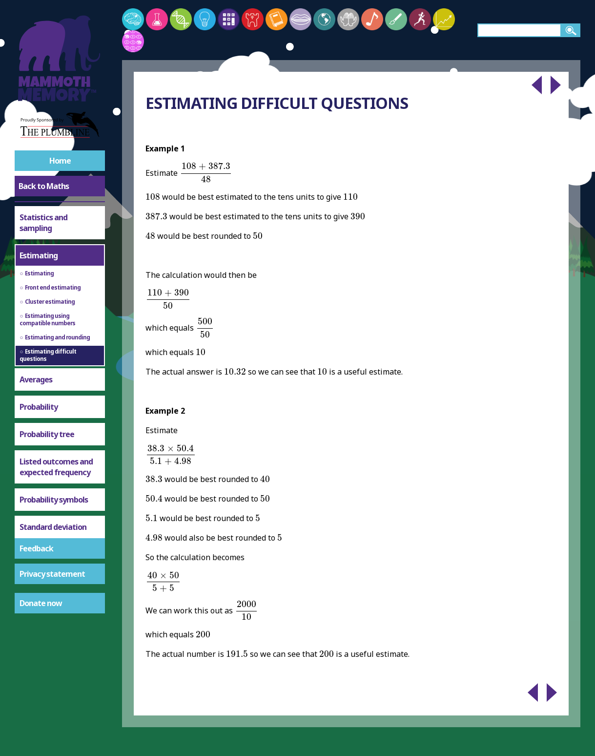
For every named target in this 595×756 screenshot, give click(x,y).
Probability (39, 406)
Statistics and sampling (43, 222)
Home (60, 160)
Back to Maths (44, 186)
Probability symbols (54, 499)
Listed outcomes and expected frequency (56, 467)
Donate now (41, 603)
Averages (36, 379)
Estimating (39, 255)
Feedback (36, 548)
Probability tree (47, 434)
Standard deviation (53, 527)
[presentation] (206, 172)
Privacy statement (52, 573)
